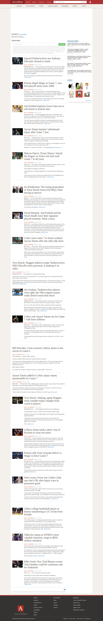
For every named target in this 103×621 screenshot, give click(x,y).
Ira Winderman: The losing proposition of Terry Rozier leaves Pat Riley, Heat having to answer (44, 189)
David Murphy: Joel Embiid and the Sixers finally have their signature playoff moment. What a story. (42, 215)
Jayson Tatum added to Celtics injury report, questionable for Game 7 (34, 377)
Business (19, 6)
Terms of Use (80, 618)
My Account (76, 602)
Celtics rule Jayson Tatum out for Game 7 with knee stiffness (44, 318)
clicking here (50, 53)
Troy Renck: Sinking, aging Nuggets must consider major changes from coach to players (42, 400)
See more (88, 100)
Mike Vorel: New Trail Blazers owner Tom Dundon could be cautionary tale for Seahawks (43, 564)
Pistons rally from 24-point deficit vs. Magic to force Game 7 (43, 454)
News (54, 600)
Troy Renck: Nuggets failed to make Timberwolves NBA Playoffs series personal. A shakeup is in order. (38, 265)
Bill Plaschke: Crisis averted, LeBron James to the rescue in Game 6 (37, 349)
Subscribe (61, 44)
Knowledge (65, 6)
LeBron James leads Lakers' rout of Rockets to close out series (42, 431)
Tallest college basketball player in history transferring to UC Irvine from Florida (43, 511)
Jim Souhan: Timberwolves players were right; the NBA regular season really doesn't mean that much (42, 292)
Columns (55, 605)
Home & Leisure (53, 6)
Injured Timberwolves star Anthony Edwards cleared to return (42, 60)
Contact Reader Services (79, 600)
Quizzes (55, 607)
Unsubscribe (87, 618)
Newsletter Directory (78, 610)
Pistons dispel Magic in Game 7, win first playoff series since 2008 (43, 84)
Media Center (76, 607)
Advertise (65, 618)
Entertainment (30, 6)
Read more (28, 77)
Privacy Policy (72, 618)
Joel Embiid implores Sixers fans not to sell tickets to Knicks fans (44, 107)
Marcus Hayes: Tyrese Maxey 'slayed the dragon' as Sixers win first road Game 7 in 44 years (43, 156)
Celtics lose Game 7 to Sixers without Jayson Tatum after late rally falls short (43, 239)
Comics (55, 602)
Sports (84, 6)
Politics (75, 6)
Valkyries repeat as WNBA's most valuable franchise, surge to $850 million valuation (41, 537)
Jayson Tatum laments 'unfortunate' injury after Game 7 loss (42, 131)
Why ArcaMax (76, 605)
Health (41, 6)
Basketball (30, 64)
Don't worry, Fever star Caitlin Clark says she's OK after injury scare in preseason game (42, 480)
